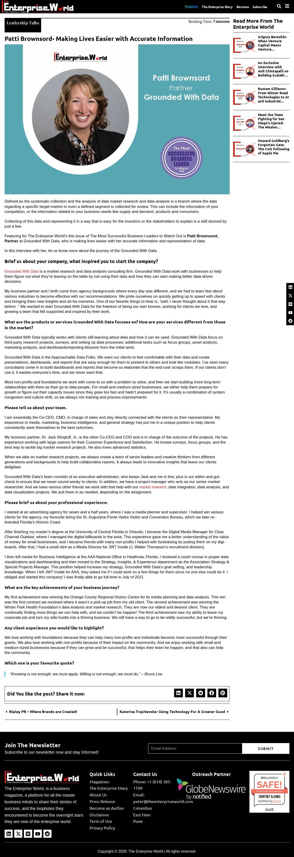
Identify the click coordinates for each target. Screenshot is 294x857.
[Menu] (287, 6)
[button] (178, 692)
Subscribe (259, 6)
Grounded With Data (22, 271)
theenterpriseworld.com (269, 790)
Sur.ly (277, 800)
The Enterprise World (145, 851)
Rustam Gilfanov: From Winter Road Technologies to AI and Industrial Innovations (273, 95)
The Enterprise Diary (211, 6)
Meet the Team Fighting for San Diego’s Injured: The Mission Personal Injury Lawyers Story (271, 121)
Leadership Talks (24, 22)
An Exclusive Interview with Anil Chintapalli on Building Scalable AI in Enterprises (273, 69)
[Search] (279, 6)
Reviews (239, 6)
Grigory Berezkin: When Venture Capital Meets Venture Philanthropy (272, 43)
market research (153, 486)
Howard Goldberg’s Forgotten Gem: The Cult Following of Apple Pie (273, 147)
